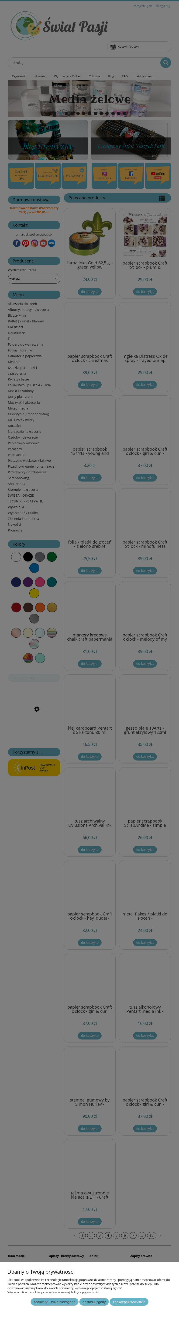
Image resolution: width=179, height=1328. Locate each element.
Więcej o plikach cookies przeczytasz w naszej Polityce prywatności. (53, 1292)
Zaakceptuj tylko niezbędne (54, 1302)
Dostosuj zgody (94, 1302)
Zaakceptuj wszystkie (129, 1302)
